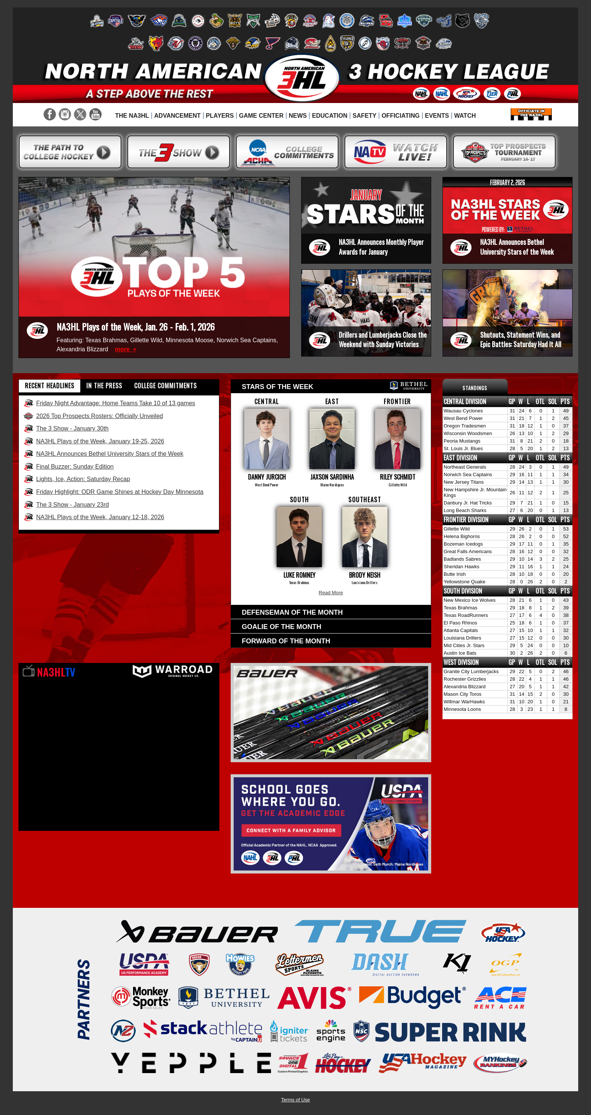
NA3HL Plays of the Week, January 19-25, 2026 (93, 441)
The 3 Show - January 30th (66, 428)
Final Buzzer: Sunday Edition (68, 467)
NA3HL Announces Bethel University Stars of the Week (517, 246)
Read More (331, 592)
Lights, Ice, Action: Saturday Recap (76, 479)
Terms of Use (295, 1100)
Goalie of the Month (282, 627)
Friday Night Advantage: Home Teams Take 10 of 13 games (109, 403)
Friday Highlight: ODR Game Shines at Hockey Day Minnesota (113, 492)
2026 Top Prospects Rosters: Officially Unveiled (93, 416)
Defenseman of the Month (292, 612)
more (123, 349)
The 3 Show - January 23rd (66, 505)
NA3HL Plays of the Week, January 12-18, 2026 (93, 517)
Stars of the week (335, 386)
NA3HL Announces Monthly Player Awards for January (381, 246)
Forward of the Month (286, 641)
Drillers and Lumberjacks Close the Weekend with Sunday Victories (383, 339)
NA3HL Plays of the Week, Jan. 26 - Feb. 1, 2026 (136, 326)
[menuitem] (132, 115)
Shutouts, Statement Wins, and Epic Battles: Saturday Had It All (520, 339)
